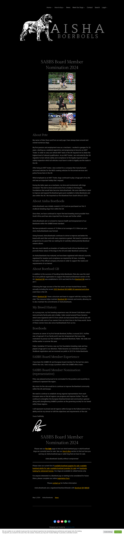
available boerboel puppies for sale (66, 466)
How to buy (59, 7)
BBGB (87, 488)
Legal (104, 7)
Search (97, 7)
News (68, 7)
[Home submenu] (51, 7)
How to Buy (67, 451)
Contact (90, 7)
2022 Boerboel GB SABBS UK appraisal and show (71, 289)
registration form (63, 478)
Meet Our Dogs (77, 7)
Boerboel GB (39, 279)
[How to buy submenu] (63, 7)
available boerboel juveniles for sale (63, 468)
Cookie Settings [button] (108, 532)
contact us (56, 483)
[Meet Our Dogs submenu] (84, 7)
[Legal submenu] (106, 7)
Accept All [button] (118, 532)
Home (49, 7)
